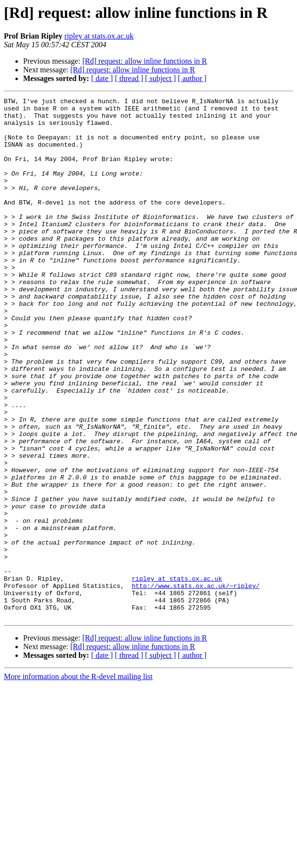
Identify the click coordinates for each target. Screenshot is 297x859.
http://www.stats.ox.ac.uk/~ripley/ (195, 684)
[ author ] (192, 78)
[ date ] (102, 78)
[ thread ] (129, 78)
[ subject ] (160, 78)
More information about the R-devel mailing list (78, 781)
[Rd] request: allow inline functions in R (144, 61)
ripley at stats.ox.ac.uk (99, 36)
